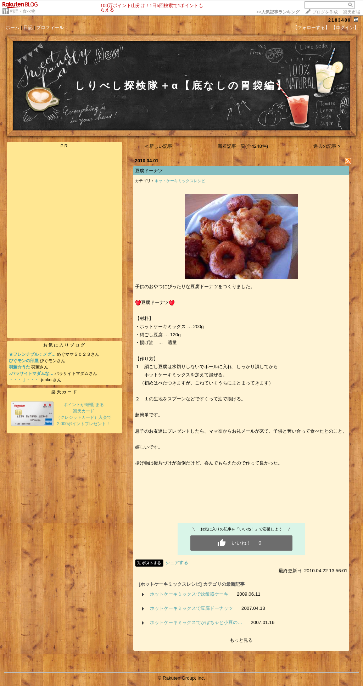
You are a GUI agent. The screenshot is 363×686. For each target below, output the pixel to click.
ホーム (12, 27)
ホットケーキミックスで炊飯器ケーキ (189, 594)
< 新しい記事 (159, 146)
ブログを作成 (325, 12)
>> (278, 12)
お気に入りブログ (64, 345)
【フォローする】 (311, 27)
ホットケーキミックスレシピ (180, 181)
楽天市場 (351, 12)
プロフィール (50, 27)
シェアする (176, 562)
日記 (28, 27)
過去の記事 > (327, 146)
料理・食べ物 (22, 11)
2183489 (339, 20)
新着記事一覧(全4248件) (243, 146)
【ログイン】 (345, 27)
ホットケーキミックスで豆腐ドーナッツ (191, 608)
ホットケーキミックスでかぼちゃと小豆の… (196, 622)
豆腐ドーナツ (149, 170)
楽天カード (64, 391)
